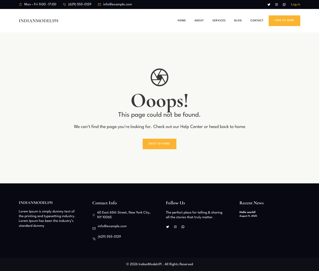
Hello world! (247, 212)
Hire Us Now (284, 20)
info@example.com (117, 4)
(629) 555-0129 (79, 4)
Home (182, 20)
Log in (295, 4)
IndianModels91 (39, 21)
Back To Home (159, 144)
